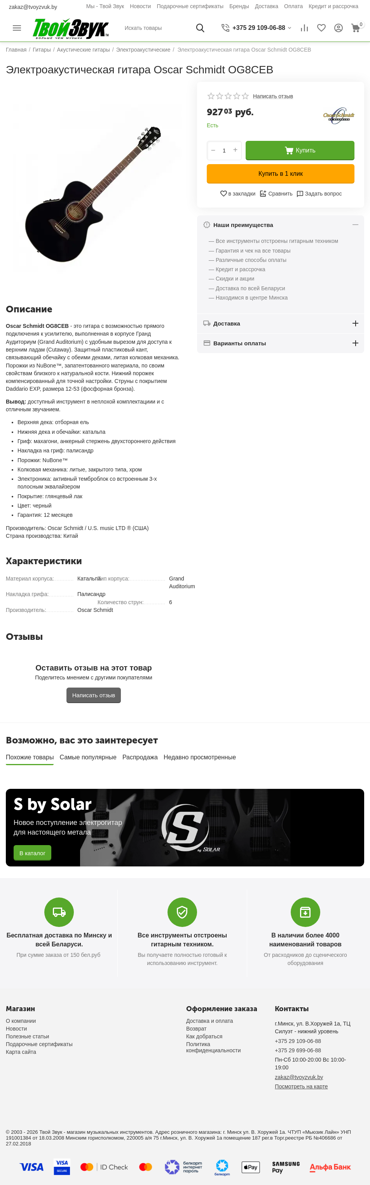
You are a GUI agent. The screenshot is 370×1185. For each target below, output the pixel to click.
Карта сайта (21, 1052)
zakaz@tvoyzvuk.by (33, 7)
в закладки (238, 194)
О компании (21, 1021)
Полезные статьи (27, 1036)
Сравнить (275, 194)
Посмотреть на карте (301, 1086)
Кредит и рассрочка (333, 6)
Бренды (239, 6)
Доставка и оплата (209, 1021)
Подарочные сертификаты (190, 6)
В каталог (32, 853)
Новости (140, 6)
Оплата (293, 6)
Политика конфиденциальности (213, 1047)
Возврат (196, 1029)
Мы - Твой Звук (105, 6)
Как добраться (204, 1036)
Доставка (266, 6)
